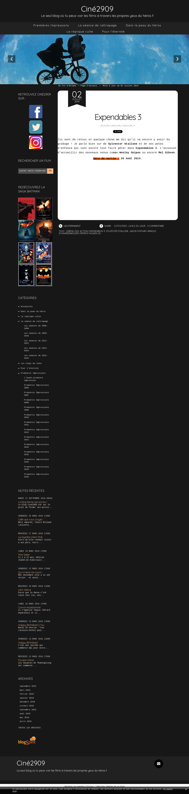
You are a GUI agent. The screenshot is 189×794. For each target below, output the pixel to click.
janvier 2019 (27, 703)
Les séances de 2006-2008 (36, 328)
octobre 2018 (27, 711)
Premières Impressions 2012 (36, 434)
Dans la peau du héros (143, 25)
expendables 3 (97, 231)
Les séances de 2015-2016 (36, 358)
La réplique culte (80, 31)
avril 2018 (25, 727)
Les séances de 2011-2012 (36, 343)
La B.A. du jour (138, 226)
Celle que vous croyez (31, 523)
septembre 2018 (28, 715)
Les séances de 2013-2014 (36, 351)
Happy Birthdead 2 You (31, 629)
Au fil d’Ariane (67, 86)
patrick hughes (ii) (90, 233)
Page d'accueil (89, 86)
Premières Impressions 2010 (36, 419)
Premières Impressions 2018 (36, 472)
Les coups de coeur (31, 365)
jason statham (140, 231)
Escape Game (26, 664)
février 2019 (27, 699)
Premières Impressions (51, 25)
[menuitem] (51, 25)
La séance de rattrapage (97, 25)
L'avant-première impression (33, 381)
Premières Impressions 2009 (36, 411)
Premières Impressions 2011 (36, 427)
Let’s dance (24, 594)
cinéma (70, 231)
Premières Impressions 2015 (36, 457)
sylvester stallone (118, 231)
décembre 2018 (27, 707)
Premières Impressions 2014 (36, 449)
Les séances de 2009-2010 (36, 335)
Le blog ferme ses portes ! (33, 506)
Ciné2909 (97, 8)
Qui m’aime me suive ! (30, 576)
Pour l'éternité (113, 31)
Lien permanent (70, 226)
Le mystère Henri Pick (31, 541)
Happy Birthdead (28, 646)
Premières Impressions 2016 (36, 465)
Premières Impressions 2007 (36, 396)
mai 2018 (24, 723)
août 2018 (25, 719)
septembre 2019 (28, 691)
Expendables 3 (118, 116)
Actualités (27, 307)
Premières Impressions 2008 (36, 404)
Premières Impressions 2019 (36, 480)
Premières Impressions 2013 (36, 442)
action (84, 231)
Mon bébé (24, 558)
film (77, 231)
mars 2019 (25, 695)
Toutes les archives (29, 733)
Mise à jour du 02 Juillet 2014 (120, 86)
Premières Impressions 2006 (36, 389)
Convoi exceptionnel (29, 611)
